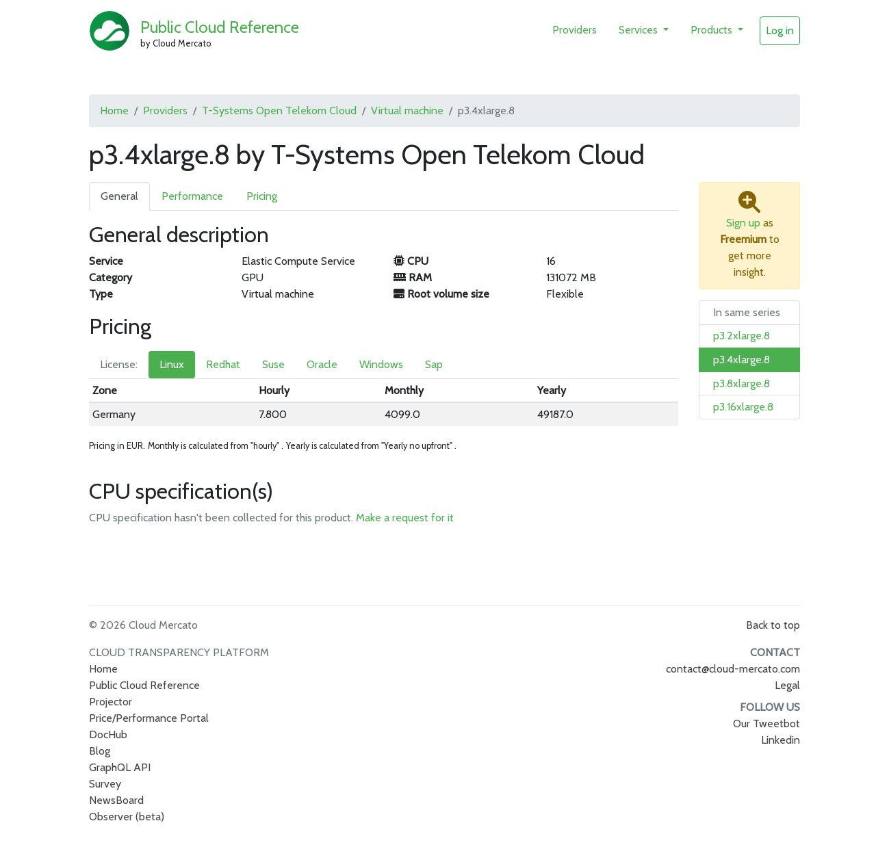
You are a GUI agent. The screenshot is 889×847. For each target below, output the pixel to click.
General (119, 196)
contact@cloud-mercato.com (733, 668)
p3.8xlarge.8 (741, 383)
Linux (171, 364)
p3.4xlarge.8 (741, 359)
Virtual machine (407, 110)
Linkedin (780, 739)
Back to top (773, 624)
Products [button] (713, 29)
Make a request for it (405, 517)
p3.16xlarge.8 (743, 406)
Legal (787, 685)
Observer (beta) (126, 816)
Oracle (322, 364)
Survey (105, 783)
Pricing (261, 196)
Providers (574, 29)
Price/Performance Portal (149, 718)
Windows (381, 364)
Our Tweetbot (766, 723)
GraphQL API (120, 767)
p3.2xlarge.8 (741, 335)
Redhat (223, 364)
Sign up (743, 222)
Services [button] (639, 29)
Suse (273, 364)
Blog (99, 750)
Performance (192, 196)
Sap (434, 364)
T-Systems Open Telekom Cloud (279, 110)
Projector (110, 701)
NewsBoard (116, 800)
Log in (780, 30)
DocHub (108, 734)
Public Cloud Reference (219, 27)
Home (114, 110)
